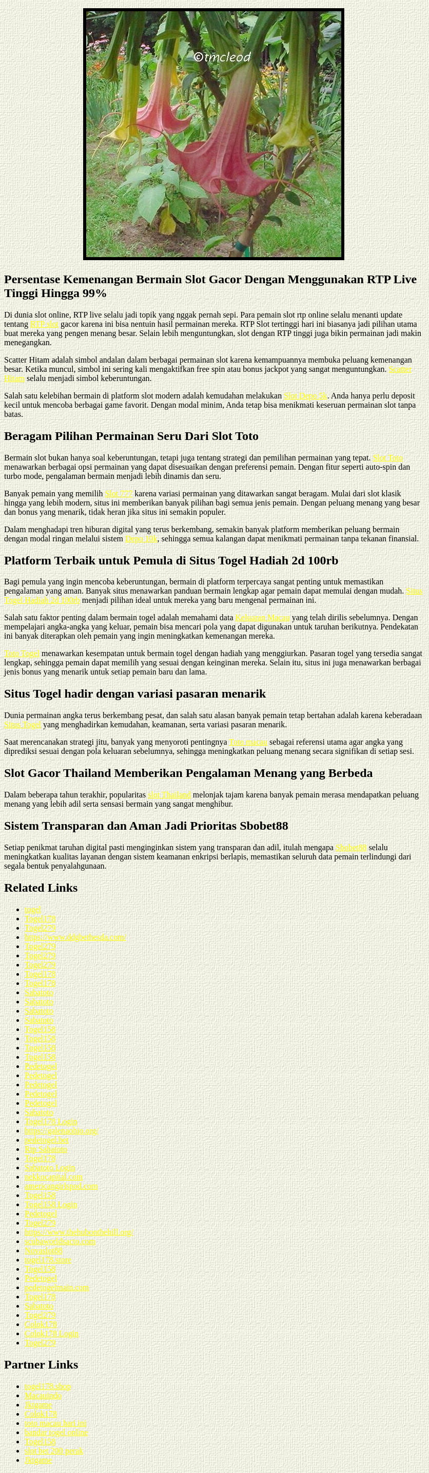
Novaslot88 (44, 1250)
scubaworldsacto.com (60, 1241)
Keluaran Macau (263, 617)
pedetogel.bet (47, 1139)
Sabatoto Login (50, 1167)
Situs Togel (22, 724)
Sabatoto (39, 992)
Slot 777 (118, 493)
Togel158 (40, 1029)
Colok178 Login (52, 1333)
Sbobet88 (351, 847)
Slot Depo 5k (305, 395)
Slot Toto (388, 457)
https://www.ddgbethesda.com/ (75, 937)
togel (33, 909)
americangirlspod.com (61, 1186)
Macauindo (43, 1395)
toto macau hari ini (55, 1423)
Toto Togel (22, 653)
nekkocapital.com (54, 1176)
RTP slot (44, 324)
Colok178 (41, 1324)
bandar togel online (56, 1432)
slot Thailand (169, 794)
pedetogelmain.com (57, 1287)
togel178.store (48, 1259)
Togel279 (40, 927)
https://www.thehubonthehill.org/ (79, 1232)
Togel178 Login (51, 1121)
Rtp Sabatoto (46, 1149)
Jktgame (38, 1404)
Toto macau (248, 742)
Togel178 (40, 918)
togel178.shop (48, 1386)
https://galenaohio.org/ (62, 1130)
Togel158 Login (51, 1204)
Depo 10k (141, 538)
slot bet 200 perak (54, 1450)
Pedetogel (41, 1066)
